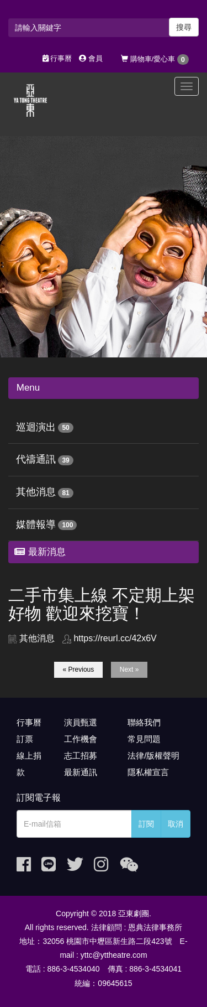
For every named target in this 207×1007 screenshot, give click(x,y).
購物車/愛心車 (155, 59)
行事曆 (57, 58)
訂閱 (146, 823)
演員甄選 (80, 722)
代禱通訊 (36, 459)
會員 (91, 58)
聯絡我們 (144, 722)
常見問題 (144, 739)
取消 (175, 823)
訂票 (25, 739)
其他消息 (36, 491)
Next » (129, 669)
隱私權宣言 (148, 772)
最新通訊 (80, 772)
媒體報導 (36, 524)
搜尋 (184, 27)
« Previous (78, 669)
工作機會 (80, 739)
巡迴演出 (36, 427)
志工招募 (80, 755)
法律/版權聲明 (153, 755)
